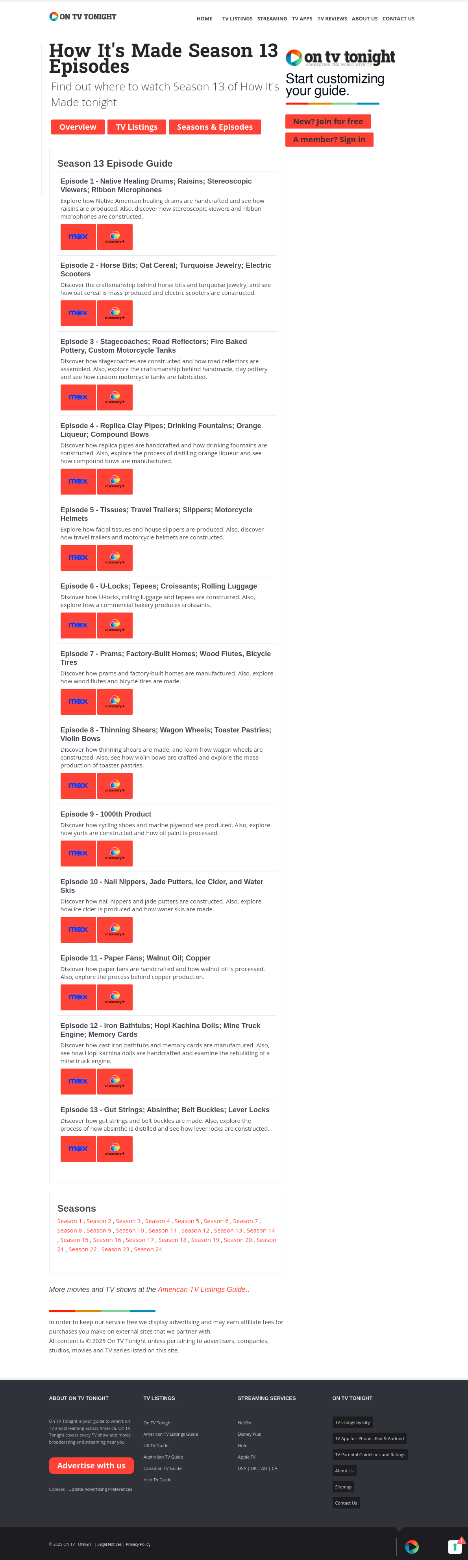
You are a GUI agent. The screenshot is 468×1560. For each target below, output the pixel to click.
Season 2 (99, 1221)
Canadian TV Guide (163, 1468)
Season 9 (99, 1230)
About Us (365, 18)
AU (264, 1468)
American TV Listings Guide (202, 1289)
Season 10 (130, 1230)
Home (205, 18)
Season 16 (107, 1240)
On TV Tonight (158, 1423)
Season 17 (140, 1240)
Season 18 (173, 1240)
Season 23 (115, 1249)
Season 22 (82, 1249)
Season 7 (245, 1221)
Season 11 (163, 1230)
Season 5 (187, 1221)
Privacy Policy (138, 1544)
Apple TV (247, 1457)
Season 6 (216, 1221)
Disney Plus (249, 1434)
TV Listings (237, 18)
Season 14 (261, 1230)
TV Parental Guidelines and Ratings (370, 1454)
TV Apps (302, 18)
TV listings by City (352, 1422)
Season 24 (148, 1249)
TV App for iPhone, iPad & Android (369, 1438)
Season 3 (128, 1221)
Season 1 (69, 1221)
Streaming (272, 18)
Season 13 (228, 1230)
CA (274, 1468)
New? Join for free (328, 121)
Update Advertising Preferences (100, 1489)
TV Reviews (332, 18)
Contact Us (399, 18)
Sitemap (343, 1487)
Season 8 (69, 1230)
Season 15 (74, 1240)
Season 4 (157, 1221)
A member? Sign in (329, 139)
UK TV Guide (156, 1445)
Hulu (243, 1445)
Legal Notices (109, 1544)
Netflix (244, 1423)
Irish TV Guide (158, 1480)
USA (242, 1468)
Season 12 (195, 1230)
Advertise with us (91, 1465)
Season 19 (205, 1240)
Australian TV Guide (163, 1457)
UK (254, 1468)
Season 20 (238, 1240)
